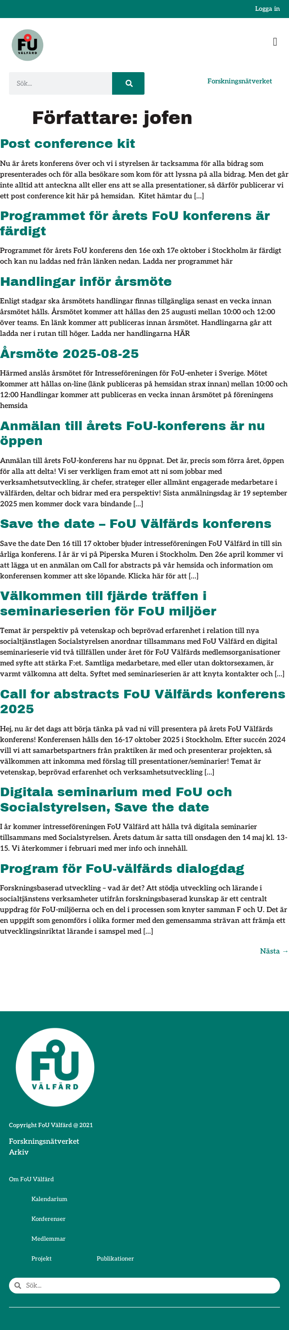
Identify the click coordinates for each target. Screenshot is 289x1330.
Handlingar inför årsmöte (86, 282)
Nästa (274, 951)
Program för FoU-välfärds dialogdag (122, 869)
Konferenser (49, 1219)
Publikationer (115, 1258)
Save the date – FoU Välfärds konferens (135, 524)
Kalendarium (50, 1199)
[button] (275, 41)
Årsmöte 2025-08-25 (69, 354)
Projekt (42, 1258)
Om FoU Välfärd (31, 1179)
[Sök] (128, 83)
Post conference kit (67, 144)
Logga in (267, 9)
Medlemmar (49, 1239)
